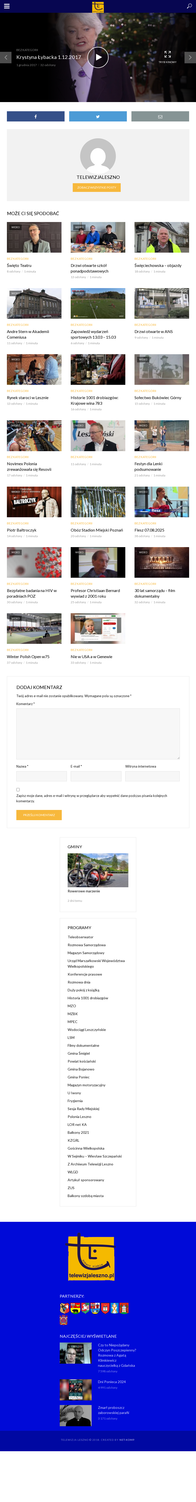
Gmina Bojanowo (81, 1069)
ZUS (71, 1188)
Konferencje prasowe (85, 974)
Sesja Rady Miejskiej (83, 1108)
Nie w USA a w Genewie (92, 656)
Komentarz (25, 704)
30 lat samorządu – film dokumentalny (154, 593)
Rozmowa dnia (79, 982)
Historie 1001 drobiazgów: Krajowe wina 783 (94, 400)
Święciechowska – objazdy (157, 265)
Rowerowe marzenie (84, 891)
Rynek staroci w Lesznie (27, 397)
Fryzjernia (75, 1101)
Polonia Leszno (79, 1116)
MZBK (73, 1014)
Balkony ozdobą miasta (86, 1195)
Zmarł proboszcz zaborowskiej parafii (113, 1410)
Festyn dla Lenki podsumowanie (148, 466)
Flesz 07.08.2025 (149, 529)
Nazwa (22, 766)
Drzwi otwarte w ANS (153, 331)
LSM (71, 1037)
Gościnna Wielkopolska (86, 1148)
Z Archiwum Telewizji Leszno (90, 1164)
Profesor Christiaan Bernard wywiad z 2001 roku (95, 593)
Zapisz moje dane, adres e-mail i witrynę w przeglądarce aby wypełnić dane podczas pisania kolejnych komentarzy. (91, 798)
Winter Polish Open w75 (28, 656)
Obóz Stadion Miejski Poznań (97, 529)
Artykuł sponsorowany (86, 1180)
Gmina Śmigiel (79, 1053)
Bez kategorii (27, 50)
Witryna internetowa (140, 766)
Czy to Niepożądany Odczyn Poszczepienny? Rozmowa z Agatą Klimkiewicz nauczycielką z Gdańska (117, 1355)
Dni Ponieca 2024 (112, 1382)
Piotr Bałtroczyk (21, 529)
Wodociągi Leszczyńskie (87, 1029)
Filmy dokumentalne (83, 1045)
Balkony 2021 (78, 1132)
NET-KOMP (126, 1439)
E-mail (76, 766)
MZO (72, 1006)
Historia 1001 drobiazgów (88, 998)
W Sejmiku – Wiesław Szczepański (95, 1156)
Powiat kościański (82, 1061)
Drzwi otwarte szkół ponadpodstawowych (89, 268)
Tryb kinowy (168, 57)
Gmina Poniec (79, 1077)
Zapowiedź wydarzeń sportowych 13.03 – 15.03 (93, 334)
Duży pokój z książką (83, 990)
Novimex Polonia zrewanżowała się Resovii (29, 466)
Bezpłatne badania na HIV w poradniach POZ (32, 593)
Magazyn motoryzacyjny (86, 1085)
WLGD (73, 1172)
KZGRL (73, 1140)
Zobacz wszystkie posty (96, 187)
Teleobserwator (80, 937)
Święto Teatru (19, 265)
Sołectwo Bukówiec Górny (157, 397)
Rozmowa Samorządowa (87, 945)
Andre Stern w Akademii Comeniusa (28, 334)
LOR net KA (77, 1124)
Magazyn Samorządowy (86, 953)
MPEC (73, 1021)
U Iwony (74, 1093)
